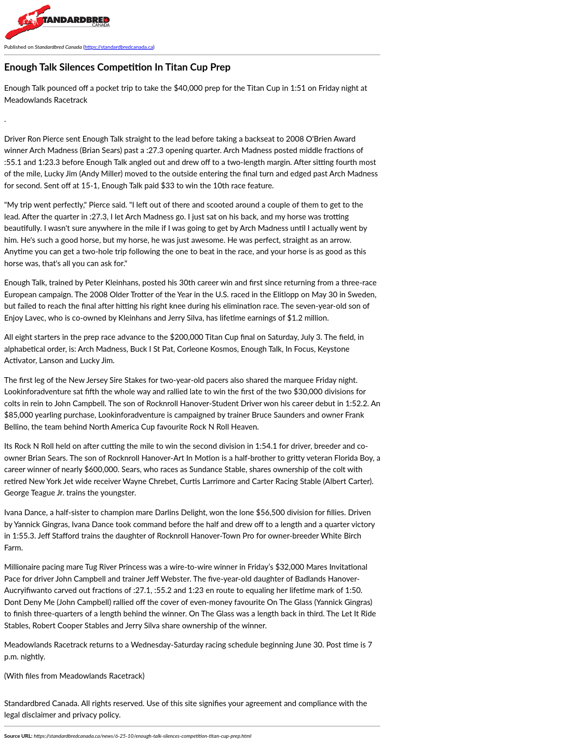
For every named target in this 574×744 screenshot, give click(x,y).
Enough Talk (103, 138)
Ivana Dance (25, 512)
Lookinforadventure (37, 391)
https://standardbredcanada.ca (119, 47)
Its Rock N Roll (29, 445)
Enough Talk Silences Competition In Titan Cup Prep (117, 67)
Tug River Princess (116, 566)
